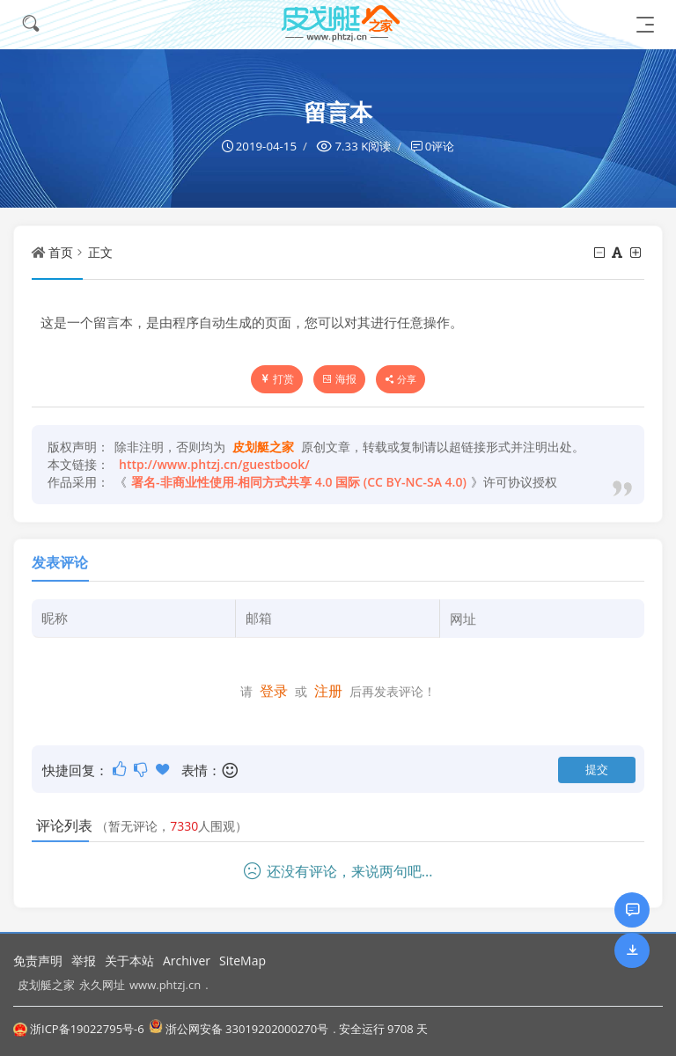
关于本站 (129, 960)
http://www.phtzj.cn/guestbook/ (214, 464)
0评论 (440, 146)
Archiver (186, 960)
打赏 (277, 378)
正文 (100, 252)
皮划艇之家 (46, 984)
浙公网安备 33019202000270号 (238, 1028)
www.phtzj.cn (165, 984)
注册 (328, 690)
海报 (339, 378)
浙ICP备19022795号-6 (78, 1029)
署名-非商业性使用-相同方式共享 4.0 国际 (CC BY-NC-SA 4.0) (299, 481)
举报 (83, 960)
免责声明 (37, 960)
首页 (60, 252)
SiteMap (242, 960)
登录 (274, 690)
